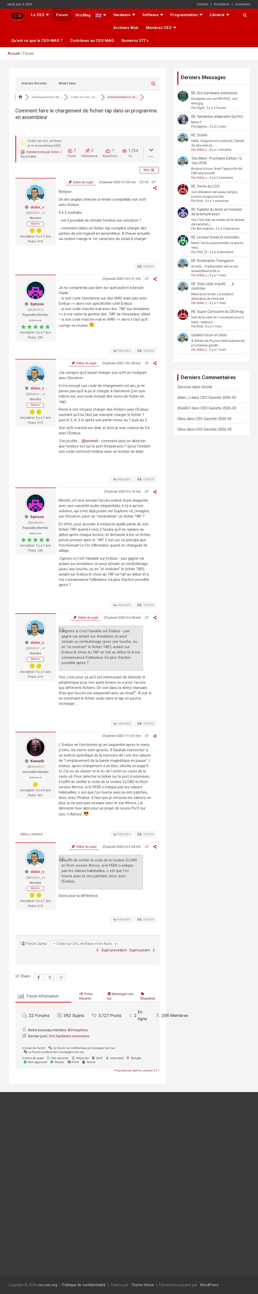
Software (150, 15)
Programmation (184, 15)
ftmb (200, 201)
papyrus (202, 126)
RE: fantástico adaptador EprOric (217, 116)
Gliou (181, 418)
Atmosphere (78, 1030)
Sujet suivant (142, 950)
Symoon (37, 304)
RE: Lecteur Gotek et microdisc (215, 237)
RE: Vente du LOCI (205, 186)
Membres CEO (159, 27)
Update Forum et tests (209, 335)
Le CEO (37, 15)
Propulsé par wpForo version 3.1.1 (136, 1070)
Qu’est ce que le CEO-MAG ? (36, 40)
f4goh (201, 108)
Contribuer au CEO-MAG (92, 40)
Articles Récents (34, 83)
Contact (202, 4)
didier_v (56, 152)
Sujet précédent (111, 950)
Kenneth (37, 761)
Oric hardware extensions (69, 1036)
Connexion (242, 4)
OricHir (206, 387)
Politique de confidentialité (84, 1285)
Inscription (221, 4)
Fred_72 (202, 252)
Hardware (122, 15)
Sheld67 (183, 408)
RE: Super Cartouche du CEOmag (217, 312)
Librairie (217, 15)
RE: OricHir (199, 135)
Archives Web (125, 27)
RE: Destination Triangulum (212, 261)
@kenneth (90, 441)
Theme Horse (142, 1285)
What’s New (67, 83)
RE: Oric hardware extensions (214, 93)
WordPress (209, 1285)
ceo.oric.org (47, 1285)
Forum (62, 15)
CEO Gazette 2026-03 (218, 397)
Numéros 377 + (135, 40)
